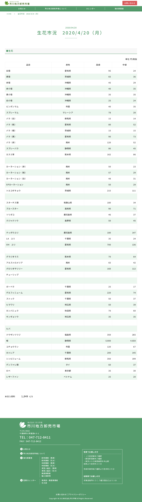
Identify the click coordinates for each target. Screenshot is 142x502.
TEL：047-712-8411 (35, 437)
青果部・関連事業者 (50, 480)
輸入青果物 (46, 476)
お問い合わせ (129, 3)
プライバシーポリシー (77, 494)
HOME (9, 14)
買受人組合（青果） (50, 468)
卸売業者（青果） (49, 458)
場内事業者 (119, 8)
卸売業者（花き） (49, 460)
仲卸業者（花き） (49, 465)
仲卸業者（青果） (49, 463)
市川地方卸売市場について (56, 8)
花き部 (44, 483)
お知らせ (21, 8)
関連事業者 (46, 473)
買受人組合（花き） (50, 471)
